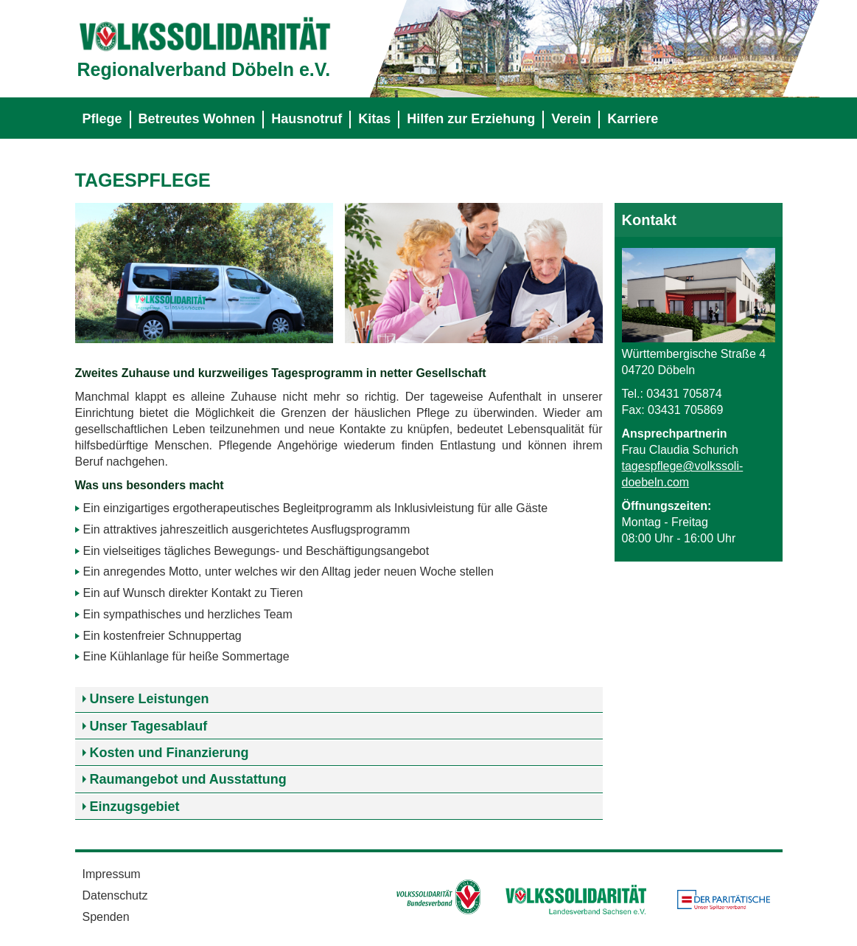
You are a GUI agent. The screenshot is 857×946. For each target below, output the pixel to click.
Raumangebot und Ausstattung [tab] (188, 779)
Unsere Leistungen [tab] (149, 698)
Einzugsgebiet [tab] (135, 806)
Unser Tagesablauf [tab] (149, 726)
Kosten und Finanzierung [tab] (169, 752)
